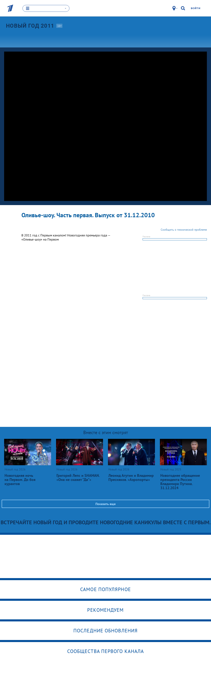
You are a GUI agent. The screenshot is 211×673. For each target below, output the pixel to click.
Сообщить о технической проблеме (184, 229)
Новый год (30, 26)
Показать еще (105, 504)
